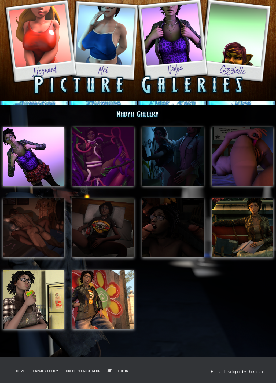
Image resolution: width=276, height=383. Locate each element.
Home (20, 371)
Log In (123, 371)
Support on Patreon (83, 371)
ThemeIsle (255, 372)
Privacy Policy (45, 371)
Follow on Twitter (109, 371)
